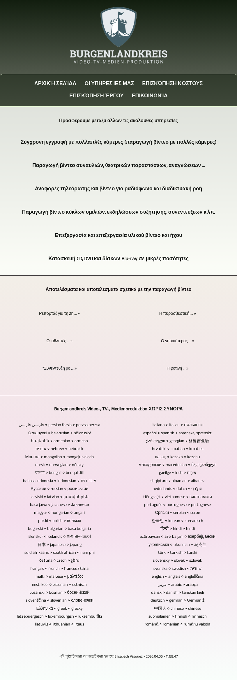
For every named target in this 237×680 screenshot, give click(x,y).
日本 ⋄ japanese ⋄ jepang (60, 545)
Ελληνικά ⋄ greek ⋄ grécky (59, 608)
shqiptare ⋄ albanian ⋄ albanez (178, 481)
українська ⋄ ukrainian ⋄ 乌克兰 (177, 545)
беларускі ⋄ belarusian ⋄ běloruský (59, 433)
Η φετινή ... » (177, 368)
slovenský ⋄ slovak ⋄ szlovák (177, 560)
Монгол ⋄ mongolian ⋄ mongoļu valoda (59, 457)
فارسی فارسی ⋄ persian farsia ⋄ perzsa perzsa (59, 425)
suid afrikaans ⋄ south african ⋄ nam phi (59, 552)
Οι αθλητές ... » (59, 341)
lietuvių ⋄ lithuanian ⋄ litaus (59, 624)
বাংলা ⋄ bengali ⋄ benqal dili (59, 473)
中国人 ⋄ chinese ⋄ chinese (177, 608)
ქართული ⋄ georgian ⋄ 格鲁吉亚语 (177, 441)
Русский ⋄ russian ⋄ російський (59, 489)
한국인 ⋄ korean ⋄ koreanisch (177, 521)
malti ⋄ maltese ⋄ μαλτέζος (60, 576)
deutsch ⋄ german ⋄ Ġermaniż (177, 600)
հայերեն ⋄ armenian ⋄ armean (59, 441)
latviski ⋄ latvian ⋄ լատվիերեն (60, 497)
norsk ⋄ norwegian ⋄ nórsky (59, 465)
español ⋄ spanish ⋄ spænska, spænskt (177, 433)
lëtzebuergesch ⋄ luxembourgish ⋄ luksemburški (59, 616)
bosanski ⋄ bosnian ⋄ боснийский (59, 592)
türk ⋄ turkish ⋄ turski (177, 552)
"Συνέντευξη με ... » (60, 368)
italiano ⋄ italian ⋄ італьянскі (177, 425)
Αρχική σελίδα (55, 84)
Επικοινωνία (150, 96)
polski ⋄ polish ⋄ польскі (59, 521)
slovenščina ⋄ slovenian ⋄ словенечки (59, 600)
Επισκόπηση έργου (96, 96)
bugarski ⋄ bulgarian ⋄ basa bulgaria (59, 529)
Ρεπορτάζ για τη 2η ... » (59, 313)
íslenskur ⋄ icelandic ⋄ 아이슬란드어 (59, 536)
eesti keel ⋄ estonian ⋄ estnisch (59, 584)
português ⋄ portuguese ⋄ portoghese (177, 505)
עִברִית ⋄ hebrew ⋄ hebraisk (59, 449)
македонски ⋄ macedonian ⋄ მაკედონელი (177, 465)
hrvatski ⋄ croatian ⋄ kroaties (177, 449)
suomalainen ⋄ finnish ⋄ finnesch (177, 616)
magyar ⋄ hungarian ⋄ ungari (59, 512)
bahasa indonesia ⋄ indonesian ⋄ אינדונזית (59, 481)
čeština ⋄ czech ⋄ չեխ (59, 560)
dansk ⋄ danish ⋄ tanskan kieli (177, 592)
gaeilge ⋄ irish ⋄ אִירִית (177, 473)
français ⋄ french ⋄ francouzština (59, 568)
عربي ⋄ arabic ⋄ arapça (178, 584)
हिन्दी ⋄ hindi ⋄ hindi (177, 529)
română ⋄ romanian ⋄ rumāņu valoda (177, 624)
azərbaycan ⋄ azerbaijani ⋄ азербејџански (177, 536)
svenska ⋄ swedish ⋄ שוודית (177, 568)
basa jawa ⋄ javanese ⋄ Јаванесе (59, 505)
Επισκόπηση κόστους (172, 84)
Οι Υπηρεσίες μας (109, 84)
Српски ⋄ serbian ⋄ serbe (177, 512)
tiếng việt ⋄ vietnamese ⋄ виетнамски (177, 497)
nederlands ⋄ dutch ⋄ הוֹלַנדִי (177, 489)
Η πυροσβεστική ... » (177, 313)
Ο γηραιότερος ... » (177, 341)
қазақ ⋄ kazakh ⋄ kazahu (177, 457)
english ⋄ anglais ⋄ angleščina (177, 576)
